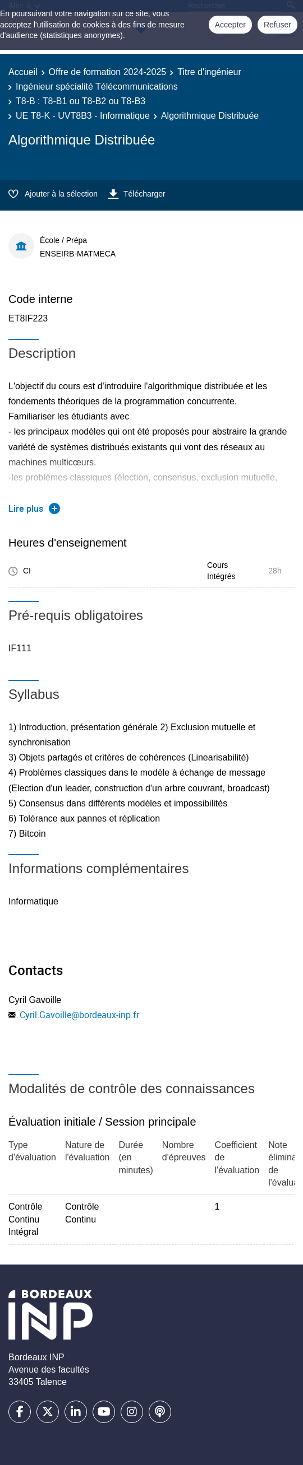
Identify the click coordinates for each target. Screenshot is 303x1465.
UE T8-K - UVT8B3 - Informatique (83, 115)
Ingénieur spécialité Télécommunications (97, 86)
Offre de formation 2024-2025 (108, 72)
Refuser (277, 24)
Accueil (23, 72)
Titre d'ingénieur (209, 72)
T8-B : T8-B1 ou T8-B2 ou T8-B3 (80, 101)
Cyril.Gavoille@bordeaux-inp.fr (79, 1015)
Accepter (230, 24)
